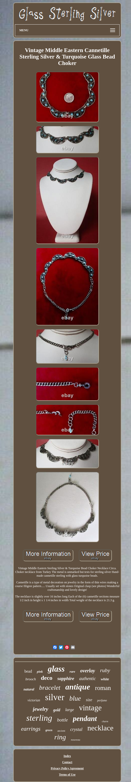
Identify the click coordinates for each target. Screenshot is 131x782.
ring (60, 737)
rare (72, 671)
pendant (85, 718)
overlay (87, 670)
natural (29, 689)
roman (103, 688)
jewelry (40, 709)
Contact (67, 762)
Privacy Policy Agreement (67, 768)
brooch (30, 679)
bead (28, 671)
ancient (61, 730)
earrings (31, 729)
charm (105, 721)
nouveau (75, 739)
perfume (102, 700)
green (48, 730)
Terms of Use (67, 774)
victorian (34, 700)
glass (56, 668)
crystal (76, 729)
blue (75, 698)
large (69, 709)
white (105, 679)
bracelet (49, 687)
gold (56, 710)
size (89, 699)
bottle (62, 719)
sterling (39, 717)
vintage (90, 707)
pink (40, 671)
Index (67, 756)
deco (46, 678)
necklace (100, 728)
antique (77, 686)
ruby (105, 670)
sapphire (65, 678)
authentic (87, 678)
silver (54, 697)
